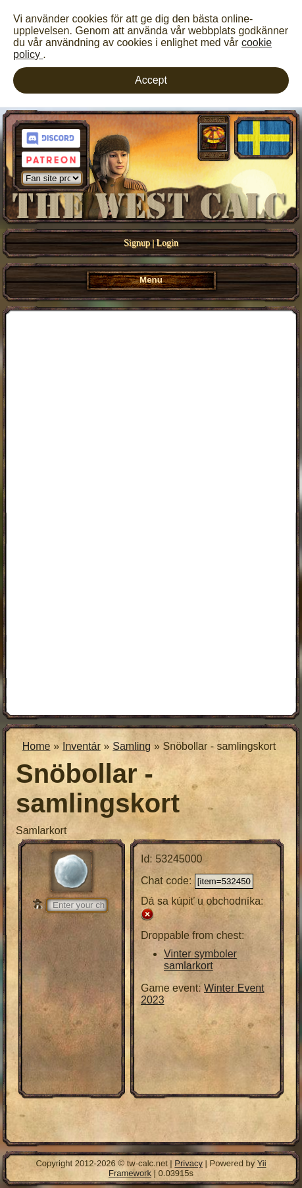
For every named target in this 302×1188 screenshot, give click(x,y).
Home (36, 746)
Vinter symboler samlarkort (200, 959)
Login (167, 243)
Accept (151, 80)
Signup (137, 243)
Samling (132, 746)
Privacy (188, 1163)
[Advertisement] (151, 511)
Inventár (82, 746)
